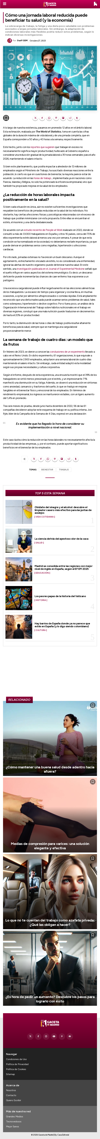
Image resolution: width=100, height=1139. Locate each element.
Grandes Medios (14, 1116)
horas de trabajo (42, 178)
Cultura (41, 630)
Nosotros (11, 1090)
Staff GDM (22, 40)
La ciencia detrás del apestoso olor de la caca (61, 538)
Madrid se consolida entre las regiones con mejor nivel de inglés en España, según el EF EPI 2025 (63, 567)
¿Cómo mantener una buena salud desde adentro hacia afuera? (50, 769)
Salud (39, 543)
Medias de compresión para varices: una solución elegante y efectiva (50, 845)
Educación (42, 573)
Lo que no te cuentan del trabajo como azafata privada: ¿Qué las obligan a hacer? (50, 922)
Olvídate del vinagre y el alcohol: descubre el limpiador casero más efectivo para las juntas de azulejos (63, 510)
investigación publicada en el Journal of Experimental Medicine (51, 268)
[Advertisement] (50, 673)
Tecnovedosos (13, 1121)
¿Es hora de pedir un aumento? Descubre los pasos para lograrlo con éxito (50, 999)
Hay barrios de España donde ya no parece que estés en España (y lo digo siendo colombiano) (62, 625)
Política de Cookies (16, 1069)
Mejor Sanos (12, 1126)
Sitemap (10, 1074)
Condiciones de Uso (16, 1059)
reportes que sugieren (42, 147)
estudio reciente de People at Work (43, 229)
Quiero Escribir (13, 1100)
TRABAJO (64, 469)
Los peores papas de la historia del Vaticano (60, 596)
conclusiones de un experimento (67, 351)
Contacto (11, 1095)
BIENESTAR (47, 469)
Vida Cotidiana (45, 517)
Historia (41, 600)
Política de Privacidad (17, 1064)
